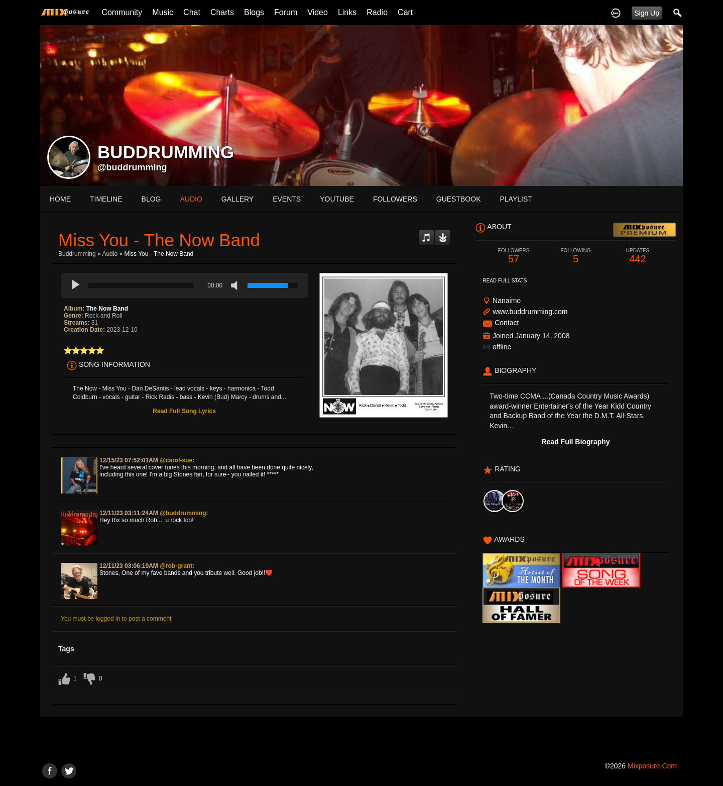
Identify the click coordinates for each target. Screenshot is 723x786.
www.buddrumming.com (530, 312)
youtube (337, 199)
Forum (285, 12)
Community (121, 12)
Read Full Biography (575, 442)
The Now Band (107, 308)
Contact (507, 323)
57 (514, 256)
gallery (237, 199)
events (287, 199)
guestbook (458, 199)
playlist (516, 199)
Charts (222, 12)
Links (347, 12)
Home (60, 199)
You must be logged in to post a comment (116, 618)
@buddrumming (132, 167)
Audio (109, 253)
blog (151, 199)
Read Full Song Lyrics (184, 411)
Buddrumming (77, 253)
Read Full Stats (505, 280)
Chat (191, 12)
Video (317, 12)
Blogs (254, 12)
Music (162, 12)
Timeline (106, 199)
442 (638, 256)
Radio (377, 12)
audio (191, 199)
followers (395, 199)
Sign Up (646, 13)
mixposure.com (652, 766)
